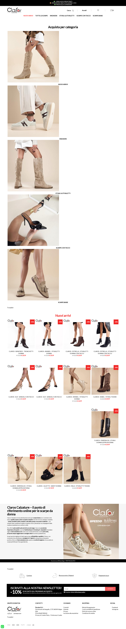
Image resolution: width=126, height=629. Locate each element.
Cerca (70, 10)
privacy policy (81, 592)
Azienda (65, 609)
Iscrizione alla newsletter (70, 613)
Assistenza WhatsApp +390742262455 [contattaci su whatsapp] (63, 561)
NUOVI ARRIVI (28, 16)
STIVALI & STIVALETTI (66, 16)
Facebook (115, 607)
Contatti (66, 607)
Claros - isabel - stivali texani (105, 397)
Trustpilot (10, 307)
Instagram (115, 609)
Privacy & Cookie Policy (42, 615)
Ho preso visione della (75, 592)
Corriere (29, 575)
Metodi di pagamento (88, 607)
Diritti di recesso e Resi (89, 611)
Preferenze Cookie (56, 615)
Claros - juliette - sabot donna (49, 486)
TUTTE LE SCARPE (41, 16)
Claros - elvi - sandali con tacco (21, 397)
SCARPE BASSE (98, 16)
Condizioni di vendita (88, 613)
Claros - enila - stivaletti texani (77, 486)
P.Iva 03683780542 (41, 613)
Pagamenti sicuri (104, 575)
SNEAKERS (53, 16)
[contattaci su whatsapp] (2, 626)
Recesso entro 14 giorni (66, 575)
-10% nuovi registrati (63, 1)
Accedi (84, 10)
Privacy (65, 611)
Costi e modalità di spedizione (91, 609)
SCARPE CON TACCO (84, 16)
